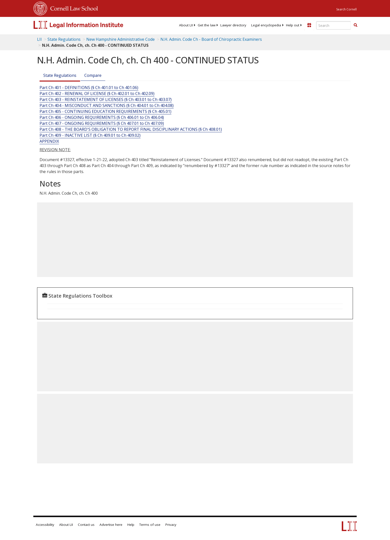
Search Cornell (346, 9)
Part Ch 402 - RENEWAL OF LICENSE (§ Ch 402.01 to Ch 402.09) (97, 93)
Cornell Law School (72, 7)
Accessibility (45, 524)
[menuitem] (186, 25)
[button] (355, 25)
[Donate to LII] (309, 25)
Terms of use (149, 524)
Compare (92, 75)
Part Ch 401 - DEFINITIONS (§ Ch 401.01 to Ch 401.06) (89, 87)
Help (130, 524)
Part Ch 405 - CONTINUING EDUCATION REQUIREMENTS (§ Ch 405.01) (105, 111)
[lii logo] (89, 25)
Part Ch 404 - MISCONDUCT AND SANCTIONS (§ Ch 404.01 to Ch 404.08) (107, 105)
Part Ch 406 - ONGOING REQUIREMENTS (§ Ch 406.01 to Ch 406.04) (102, 117)
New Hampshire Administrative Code (120, 39)
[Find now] (355, 25)
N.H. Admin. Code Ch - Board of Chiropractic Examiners (211, 39)
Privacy (170, 524)
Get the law (206, 25)
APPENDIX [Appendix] (49, 141)
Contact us (86, 524)
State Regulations (64, 39)
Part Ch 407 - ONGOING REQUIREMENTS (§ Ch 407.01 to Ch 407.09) (102, 123)
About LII (186, 25)
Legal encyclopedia (266, 25)
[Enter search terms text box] (333, 25)
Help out (292, 25)
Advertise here (110, 524)
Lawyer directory (233, 25)
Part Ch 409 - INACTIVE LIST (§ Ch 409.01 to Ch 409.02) (90, 135)
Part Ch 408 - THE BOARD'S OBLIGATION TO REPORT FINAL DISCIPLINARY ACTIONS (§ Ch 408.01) (131, 129)
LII (39, 39)
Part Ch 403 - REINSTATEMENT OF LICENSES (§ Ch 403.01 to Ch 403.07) (106, 99)
